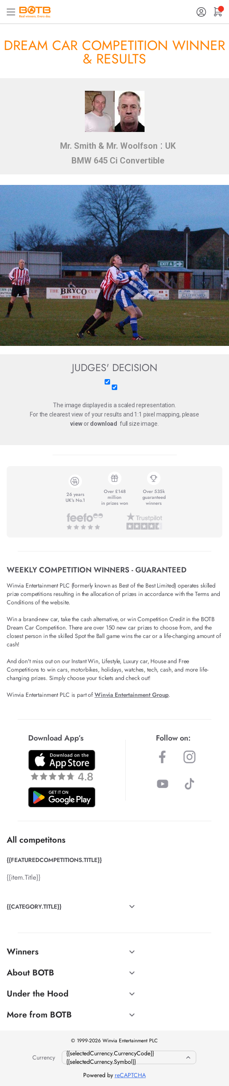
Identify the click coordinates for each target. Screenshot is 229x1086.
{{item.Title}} (23, 877)
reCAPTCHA (130, 1075)
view (76, 423)
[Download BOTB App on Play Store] (61, 797)
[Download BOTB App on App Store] (61, 765)
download (103, 423)
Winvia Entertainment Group (131, 695)
